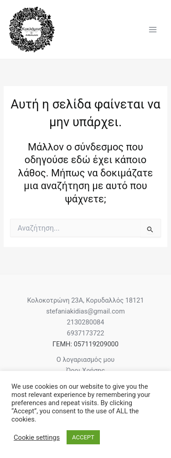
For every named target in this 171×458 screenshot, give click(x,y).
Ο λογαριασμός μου (85, 359)
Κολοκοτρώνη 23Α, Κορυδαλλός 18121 (85, 300)
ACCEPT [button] (83, 437)
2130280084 (85, 322)
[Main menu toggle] (153, 29)
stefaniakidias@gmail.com (85, 311)
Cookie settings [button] (37, 437)
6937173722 (85, 333)
